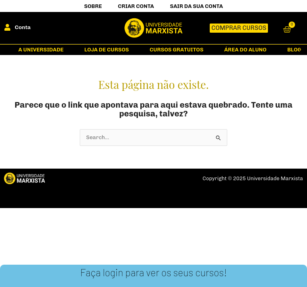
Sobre (93, 6)
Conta (23, 27)
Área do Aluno (245, 49)
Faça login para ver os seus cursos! (153, 272)
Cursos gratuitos (176, 49)
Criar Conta (136, 6)
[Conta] (7, 27)
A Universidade (40, 49)
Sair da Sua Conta (196, 6)
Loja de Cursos (106, 49)
